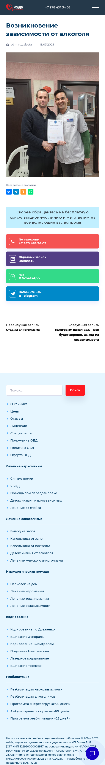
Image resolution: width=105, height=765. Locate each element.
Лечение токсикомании (29, 599)
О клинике (19, 404)
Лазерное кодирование (29, 658)
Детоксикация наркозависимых (36, 500)
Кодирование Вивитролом (32, 644)
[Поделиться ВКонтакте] (9, 192)
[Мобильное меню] (95, 7)
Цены (14, 411)
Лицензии (18, 426)
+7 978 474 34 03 (57, 7)
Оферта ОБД (20, 455)
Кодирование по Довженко (32, 629)
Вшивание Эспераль (27, 637)
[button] (92, 753)
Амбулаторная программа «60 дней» (39, 711)
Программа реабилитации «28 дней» (40, 718)
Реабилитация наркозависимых (36, 689)
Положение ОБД (24, 440)
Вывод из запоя (23, 531)
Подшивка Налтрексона (29, 651)
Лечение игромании (27, 591)
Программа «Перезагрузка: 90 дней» (40, 704)
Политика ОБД (22, 448)
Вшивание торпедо (26, 666)
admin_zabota (21, 44)
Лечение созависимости (30, 606)
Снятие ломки (21, 479)
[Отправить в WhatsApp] (31, 192)
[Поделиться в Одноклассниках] (23, 192)
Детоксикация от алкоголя (31, 553)
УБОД (15, 486)
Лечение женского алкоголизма (36, 560)
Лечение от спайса (25, 508)
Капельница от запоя (27, 539)
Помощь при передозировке (33, 493)
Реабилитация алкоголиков (32, 696)
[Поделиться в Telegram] (16, 192)
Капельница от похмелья (30, 546)
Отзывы (16, 419)
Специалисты (21, 433)
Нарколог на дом (24, 584)
